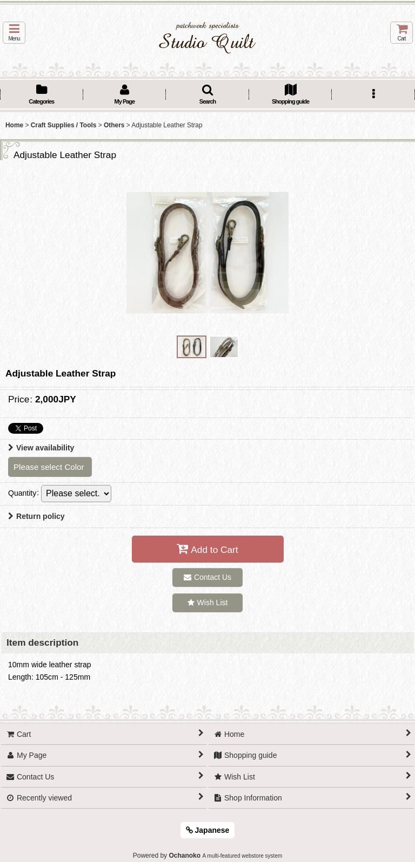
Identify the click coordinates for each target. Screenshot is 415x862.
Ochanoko (184, 855)
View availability (41, 447)
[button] (14, 33)
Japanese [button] (208, 830)
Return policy (36, 516)
